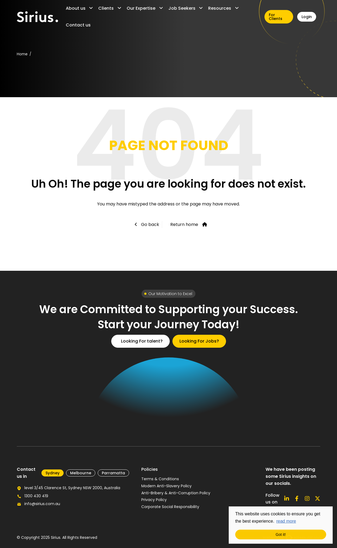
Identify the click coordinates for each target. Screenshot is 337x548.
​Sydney (52, 473)
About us (76, 8)
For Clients (275, 16)
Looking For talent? (142, 341)
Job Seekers (181, 8)
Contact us (78, 25)
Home (22, 54)
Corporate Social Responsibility (170, 506)
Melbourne (80, 473)
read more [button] (286, 521)
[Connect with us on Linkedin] (286, 498)
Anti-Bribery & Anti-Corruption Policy (175, 493)
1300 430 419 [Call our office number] (36, 496)
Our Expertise (141, 8)
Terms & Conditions (160, 479)
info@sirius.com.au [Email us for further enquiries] (42, 503)
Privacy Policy (154, 499)
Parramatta (113, 473)
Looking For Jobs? (199, 341)
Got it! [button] (281, 534)
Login (307, 16)
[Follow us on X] (317, 498)
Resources (219, 8)
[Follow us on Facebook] (297, 498)
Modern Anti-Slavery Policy (166, 486)
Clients (106, 8)
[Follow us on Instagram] (307, 498)
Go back (149, 224)
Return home (184, 224)
